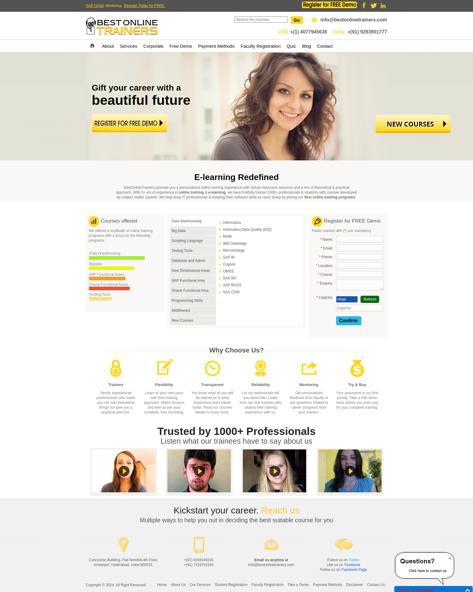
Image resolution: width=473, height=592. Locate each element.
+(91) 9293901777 (367, 31)
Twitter (354, 560)
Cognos (229, 264)
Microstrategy (234, 250)
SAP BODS (232, 285)
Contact (325, 46)
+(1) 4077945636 (308, 31)
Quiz (291, 46)
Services (129, 46)
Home (162, 585)
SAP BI (228, 257)
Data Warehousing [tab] (187, 221)
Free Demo (181, 46)
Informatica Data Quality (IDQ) (247, 229)
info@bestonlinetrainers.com (353, 19)
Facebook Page (354, 570)
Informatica (232, 222)
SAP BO (229, 278)
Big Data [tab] (179, 231)
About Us (178, 585)
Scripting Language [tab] (187, 241)
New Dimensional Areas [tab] (191, 271)
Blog (306, 46)
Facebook (352, 565)
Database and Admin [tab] (188, 261)
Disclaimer (354, 585)
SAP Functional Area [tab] (188, 280)
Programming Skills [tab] (187, 300)
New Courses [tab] (182, 320)
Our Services (200, 585)
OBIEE (228, 271)
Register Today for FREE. (144, 6)
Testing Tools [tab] (182, 251)
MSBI (227, 236)
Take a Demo (298, 585)
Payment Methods (216, 46)
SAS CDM (231, 292)
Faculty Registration (261, 46)
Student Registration (231, 585)
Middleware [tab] (181, 310)
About (108, 46)
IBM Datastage (235, 243)
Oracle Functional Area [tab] (190, 290)
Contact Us (376, 585)
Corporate (153, 46)
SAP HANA (95, 6)
